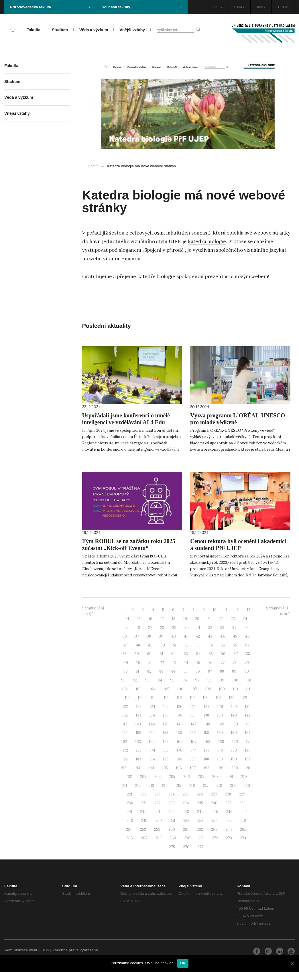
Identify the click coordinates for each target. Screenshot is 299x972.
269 (173, 838)
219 (233, 785)
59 (137, 653)
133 (138, 715)
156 (179, 732)
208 (215, 776)
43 (210, 636)
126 (179, 706)
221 (129, 794)
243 (186, 811)
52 (186, 645)
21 (209, 618)
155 (165, 732)
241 (157, 811)
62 (173, 653)
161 (247, 732)
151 (248, 724)
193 (137, 768)
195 (165, 768)
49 (150, 645)
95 (172, 680)
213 (151, 785)
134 (152, 715)
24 (245, 618)
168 (207, 741)
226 (200, 794)
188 (206, 759)
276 (186, 847)
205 (172, 776)
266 (129, 838)
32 (210, 627)
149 (221, 724)
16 (150, 618)
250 (159, 820)
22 (221, 618)
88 (222, 671)
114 (153, 697)
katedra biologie (207, 241)
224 (171, 794)
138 (206, 715)
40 (173, 636)
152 (125, 732)
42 (198, 636)
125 (166, 706)
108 (208, 689)
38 (149, 636)
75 (198, 662)
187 (193, 759)
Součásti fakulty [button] (142, 7)
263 (214, 829)
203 (143, 776)
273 (229, 838)
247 (244, 811)
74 (186, 662)
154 (152, 732)
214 (165, 785)
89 (234, 671)
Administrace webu (21, 950)
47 (125, 645)
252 (186, 820)
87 (210, 671)
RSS (45, 950)
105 (166, 689)
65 (210, 653)
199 (220, 768)
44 (222, 636)
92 (135, 680)
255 (229, 820)
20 (197, 618)
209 (230, 776)
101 (248, 680)
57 (247, 645)
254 (214, 820)
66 (223, 653)
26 (138, 627)
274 (243, 838)
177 (193, 750)
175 (166, 750)
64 (198, 653)
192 (123, 768)
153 (138, 732)
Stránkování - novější (94, 611)
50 (163, 645)
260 (171, 829)
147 (193, 724)
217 (205, 785)
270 (187, 838)
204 (157, 776)
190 (234, 759)
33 (222, 627)
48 (138, 645)
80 (125, 671)
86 (198, 671)
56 (235, 645)
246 (229, 811)
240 (143, 811)
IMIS (261, 7)
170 (235, 741)
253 (200, 820)
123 (138, 706)
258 (143, 829)
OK (183, 963)
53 (198, 645)
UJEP (283, 7)
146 (180, 724)
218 (219, 785)
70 (138, 662)
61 (161, 653)
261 (186, 829)
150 (235, 724)
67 (235, 653)
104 (153, 689)
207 (201, 776)
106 (180, 689)
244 (200, 811)
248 (130, 820)
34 (234, 627)
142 (124, 724)
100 (235, 680)
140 (234, 715)
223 (157, 794)
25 (126, 627)
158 (206, 732)
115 (166, 697)
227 (214, 794)
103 (138, 689)
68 (248, 653)
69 (125, 662)
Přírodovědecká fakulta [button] (50, 7)
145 (166, 724)
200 (234, 768)
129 (220, 706)
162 (124, 741)
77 (223, 662)
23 (233, 618)
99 (222, 680)
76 (210, 662)
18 (173, 618)
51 (174, 645)
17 (162, 618)
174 (152, 750)
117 (192, 697)
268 (158, 838)
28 (162, 627)
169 (221, 741)
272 (215, 838)
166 (180, 741)
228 (228, 794)
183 (138, 759)
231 (144, 803)
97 (197, 680)
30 (186, 627)
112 (127, 697)
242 (171, 811)
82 (149, 671)
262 (200, 829)
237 (228, 803)
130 (234, 706)
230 (130, 803)
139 (220, 715)
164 (152, 741)
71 (150, 662)
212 (138, 785)
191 (247, 759)
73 (174, 662)
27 (150, 627)
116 (179, 697)
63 (186, 653)
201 (249, 768)
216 (192, 785)
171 (248, 741)
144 (152, 724)
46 (247, 636)
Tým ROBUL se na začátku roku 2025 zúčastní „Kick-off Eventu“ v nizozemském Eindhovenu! (128, 548)
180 (234, 750)
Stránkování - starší (278, 611)
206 (186, 776)
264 (228, 829)
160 (234, 732)
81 (137, 671)
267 (144, 838)
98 (209, 680)
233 (172, 803)
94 (160, 680)
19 (185, 618)
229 (242, 794)
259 (157, 829)
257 (129, 829)
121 (245, 697)
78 (235, 662)
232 (158, 803)
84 (173, 671)
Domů (93, 166)
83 (161, 671)
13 (248, 609)
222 (143, 794)
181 (247, 750)
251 (172, 820)
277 (200, 847)
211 (124, 785)
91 (123, 680)
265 (243, 829)
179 (220, 750)
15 (139, 618)
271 (201, 838)
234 (186, 803)
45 (235, 636)
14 (127, 618)
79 (247, 662)
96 (184, 680)
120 (232, 697)
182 (125, 759)
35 (247, 627)
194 (151, 768)
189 (220, 759)
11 (226, 609)
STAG (239, 7)
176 (179, 750)
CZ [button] (217, 7)
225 (186, 794)
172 (125, 750)
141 (247, 715)
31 (198, 627)
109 (222, 689)
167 (193, 741)
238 (242, 803)
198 (206, 768)
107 (194, 689)
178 (206, 750)
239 (129, 811)
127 (193, 706)
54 (210, 645)
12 (237, 609)
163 (138, 741)
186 (179, 759)
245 (215, 811)
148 (207, 724)
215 (178, 785)
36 (125, 636)
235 (200, 803)
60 (149, 653)
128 (206, 706)
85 (186, 671)
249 (144, 820)
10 (215, 609)
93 (147, 680)
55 (223, 645)
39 (161, 636)
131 (247, 706)
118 (205, 697)
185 (165, 759)
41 (186, 636)
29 (174, 627)
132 (125, 715)
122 (125, 706)
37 (137, 636)
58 (125, 653)
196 (179, 768)
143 (138, 724)
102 (125, 689)
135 (165, 715)
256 (243, 820)
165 (166, 741)
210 (244, 776)
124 (152, 706)
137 (193, 715)
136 (179, 715)
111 (248, 689)
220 (247, 785)
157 (193, 732)
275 (172, 847)
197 (193, 768)
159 (220, 732)
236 (214, 803)
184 (152, 759)
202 (129, 776)
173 (138, 750)
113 (140, 697)
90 (246, 671)
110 (235, 689)
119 (218, 697)
